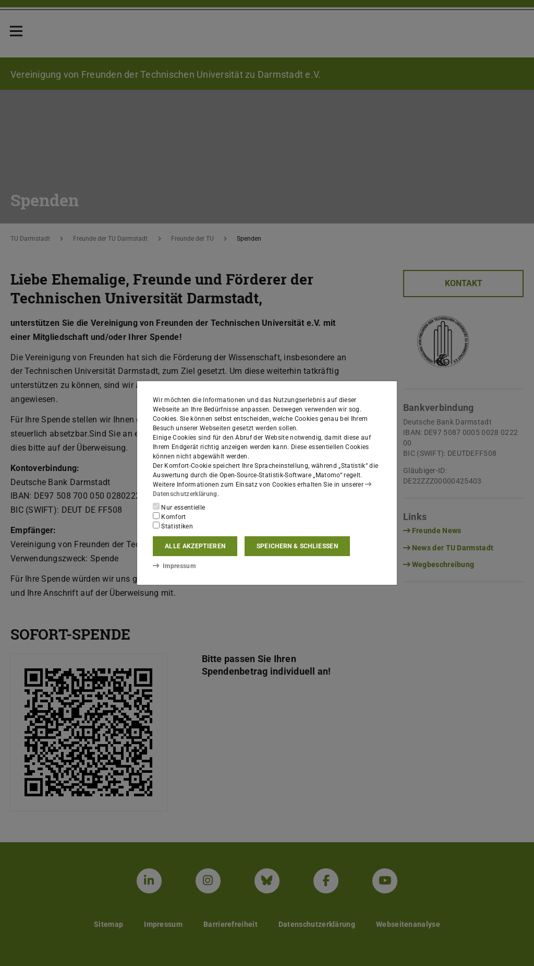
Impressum (174, 565)
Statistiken (173, 526)
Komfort (169, 516)
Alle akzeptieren (195, 546)
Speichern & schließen (297, 546)
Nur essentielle (179, 507)
